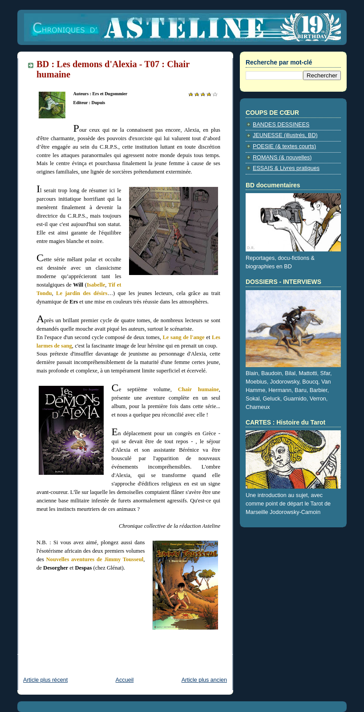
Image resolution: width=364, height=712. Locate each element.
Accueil (125, 680)
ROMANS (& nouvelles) (282, 157)
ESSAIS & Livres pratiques (286, 168)
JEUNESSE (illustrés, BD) (285, 135)
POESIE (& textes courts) (284, 146)
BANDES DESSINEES (281, 124)
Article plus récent (45, 680)
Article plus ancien (204, 680)
